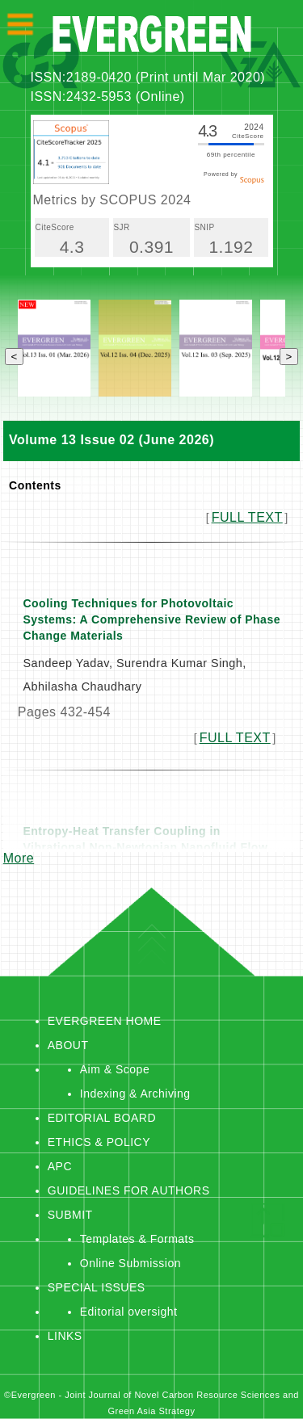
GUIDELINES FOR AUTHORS (129, 1190)
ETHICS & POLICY (99, 1142)
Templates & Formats (137, 1238)
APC (60, 1166)
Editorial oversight (129, 1311)
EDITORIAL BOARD (102, 1117)
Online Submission (130, 1263)
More (18, 858)
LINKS (65, 1335)
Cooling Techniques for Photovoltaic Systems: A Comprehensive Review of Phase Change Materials (151, 619)
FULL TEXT (247, 517)
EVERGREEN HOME (105, 1020)
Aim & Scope (114, 1069)
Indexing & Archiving (135, 1093)
